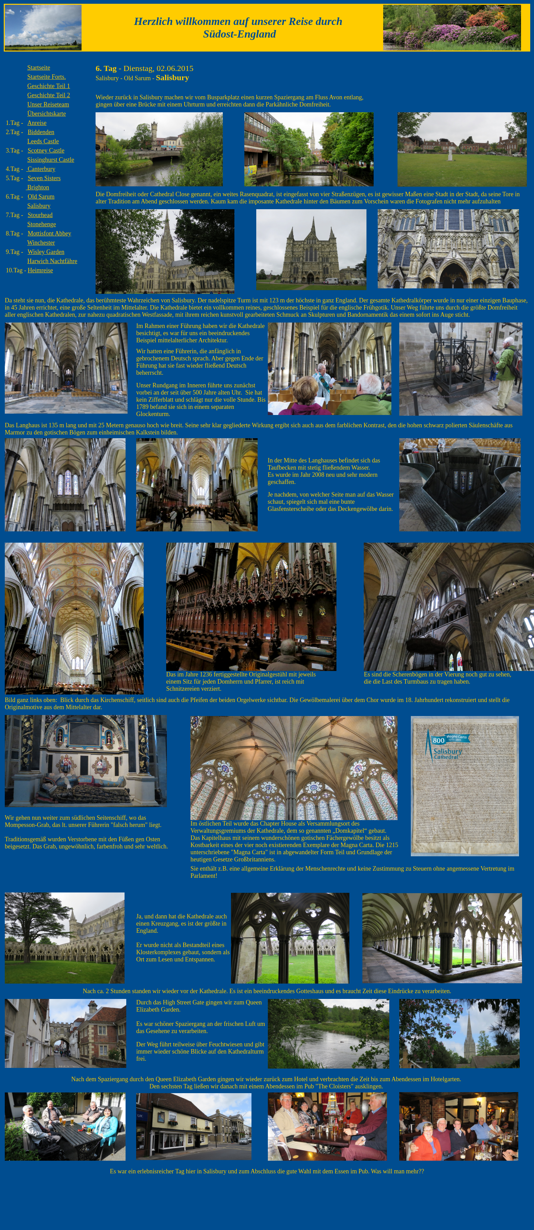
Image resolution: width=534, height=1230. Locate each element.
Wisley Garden (46, 251)
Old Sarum (41, 196)
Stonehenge (41, 224)
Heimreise (40, 270)
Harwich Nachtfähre (52, 261)
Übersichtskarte (46, 113)
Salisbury (38, 205)
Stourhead (40, 215)
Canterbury (40, 169)
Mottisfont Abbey (49, 233)
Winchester (41, 242)
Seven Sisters (44, 178)
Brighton (37, 187)
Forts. (46, 76)
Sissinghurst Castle (50, 159)
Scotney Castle (46, 150)
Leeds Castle (43, 141)
